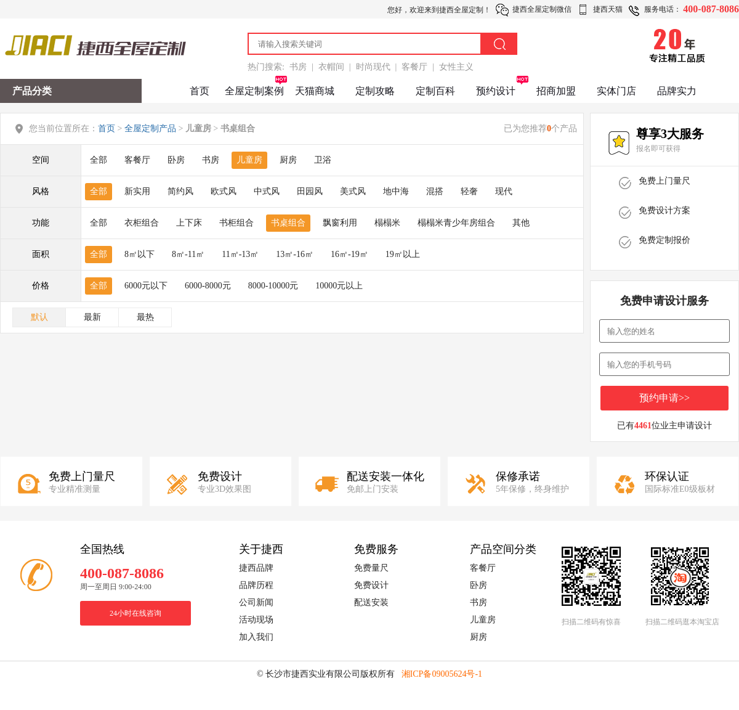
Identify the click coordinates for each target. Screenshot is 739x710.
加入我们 (256, 637)
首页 (199, 91)
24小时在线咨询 (135, 613)
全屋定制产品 (150, 128)
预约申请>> (664, 398)
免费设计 (371, 585)
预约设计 (495, 91)
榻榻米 (387, 222)
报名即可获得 (658, 148)
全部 (98, 160)
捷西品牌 (256, 568)
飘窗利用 (340, 222)
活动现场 (256, 619)
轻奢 (469, 191)
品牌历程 (256, 585)
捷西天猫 (608, 9)
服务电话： (662, 9)
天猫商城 (314, 91)
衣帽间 (331, 66)
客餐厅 (414, 66)
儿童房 (249, 160)
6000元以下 (146, 285)
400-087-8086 (711, 9)
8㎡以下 (139, 254)
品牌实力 (677, 91)
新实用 (137, 191)
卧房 (176, 160)
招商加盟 (556, 91)
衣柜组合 (141, 222)
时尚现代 (373, 66)
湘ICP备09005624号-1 (442, 674)
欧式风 (223, 191)
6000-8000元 (208, 285)
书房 (298, 66)
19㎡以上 (403, 254)
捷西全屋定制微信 (541, 9)
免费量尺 (371, 568)
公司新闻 (256, 602)
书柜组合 (236, 222)
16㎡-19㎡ (349, 254)
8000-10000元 (273, 285)
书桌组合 (288, 222)
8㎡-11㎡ (188, 254)
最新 (92, 317)
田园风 (310, 191)
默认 (39, 317)
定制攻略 (375, 91)
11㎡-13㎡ (240, 254)
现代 (503, 191)
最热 (145, 317)
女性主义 (456, 66)
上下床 (189, 222)
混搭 (434, 191)
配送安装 (371, 602)
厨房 (288, 160)
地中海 (396, 191)
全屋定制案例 (254, 91)
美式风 (353, 191)
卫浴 (322, 160)
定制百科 (435, 91)
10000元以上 (339, 285)
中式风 (267, 191)
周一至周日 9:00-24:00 (115, 586)
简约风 (180, 191)
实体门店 (616, 91)
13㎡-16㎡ (294, 254)
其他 (521, 222)
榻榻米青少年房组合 (456, 222)
